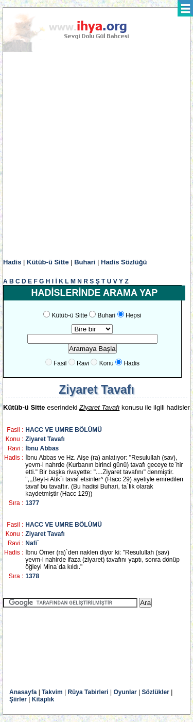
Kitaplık (43, 699)
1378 (32, 576)
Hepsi (134, 315)
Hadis (12, 262)
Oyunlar (124, 692)
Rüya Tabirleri (87, 692)
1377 (32, 503)
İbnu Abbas (42, 448)
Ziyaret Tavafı (44, 439)
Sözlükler (155, 692)
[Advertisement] (96, 155)
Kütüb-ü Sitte (48, 262)
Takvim (52, 692)
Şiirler (18, 699)
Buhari (84, 262)
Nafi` (32, 543)
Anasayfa (23, 692)
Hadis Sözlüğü (124, 262)
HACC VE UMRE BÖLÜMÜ (63, 429)
